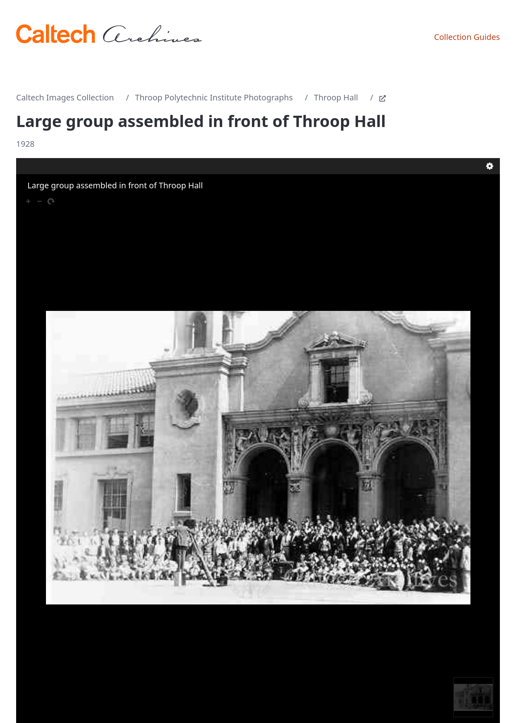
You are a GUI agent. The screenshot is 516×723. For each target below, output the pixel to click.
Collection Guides (467, 36)
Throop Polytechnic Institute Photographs (214, 97)
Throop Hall (336, 97)
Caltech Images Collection (65, 97)
